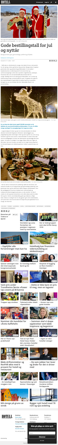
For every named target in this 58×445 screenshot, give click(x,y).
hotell (22, 206)
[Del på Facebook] (50, 61)
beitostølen (40, 206)
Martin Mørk (18, 417)
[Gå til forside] (5, 2)
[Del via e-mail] (54, 61)
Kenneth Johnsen (19, 428)
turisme (10, 206)
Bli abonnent (39, 2)
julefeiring (16, 206)
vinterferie (47, 206)
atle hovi (3, 206)
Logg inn (47, 2)
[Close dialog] (55, 424)
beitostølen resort (30, 206)
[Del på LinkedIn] (52, 61)
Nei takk (42, 440)
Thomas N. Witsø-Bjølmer (21, 424)
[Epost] (42, 433)
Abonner (42, 437)
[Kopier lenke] (56, 61)
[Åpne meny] (56, 2)
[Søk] (51, 2)
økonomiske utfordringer (8, 208)
